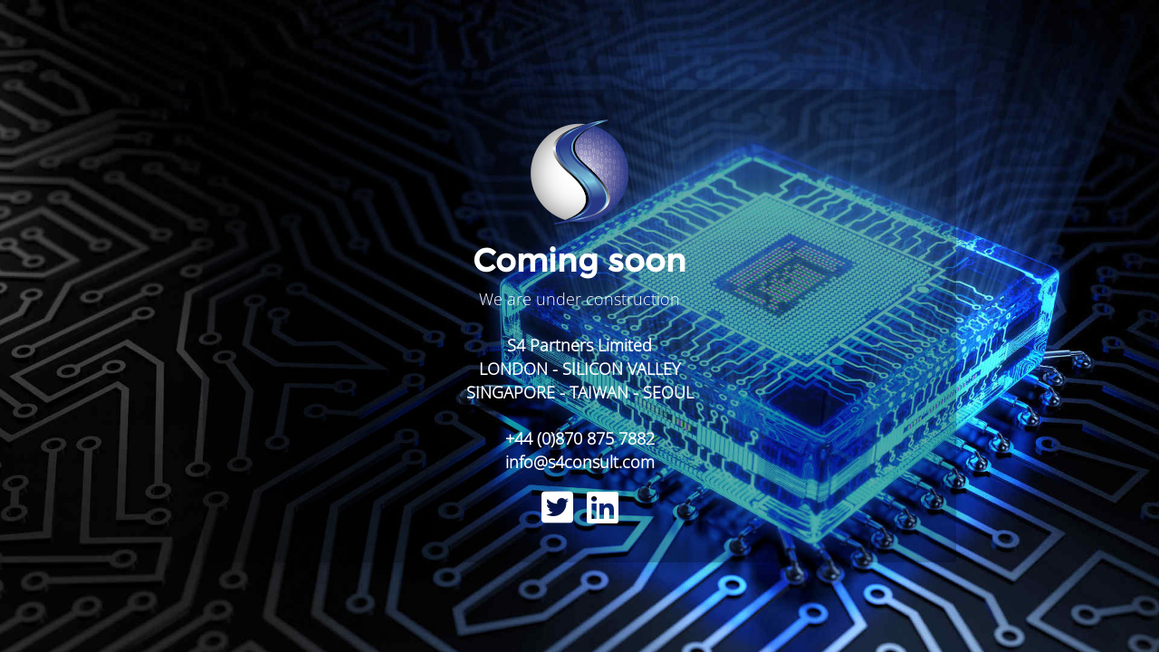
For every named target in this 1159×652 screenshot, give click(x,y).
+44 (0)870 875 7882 (580, 438)
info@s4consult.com (580, 462)
